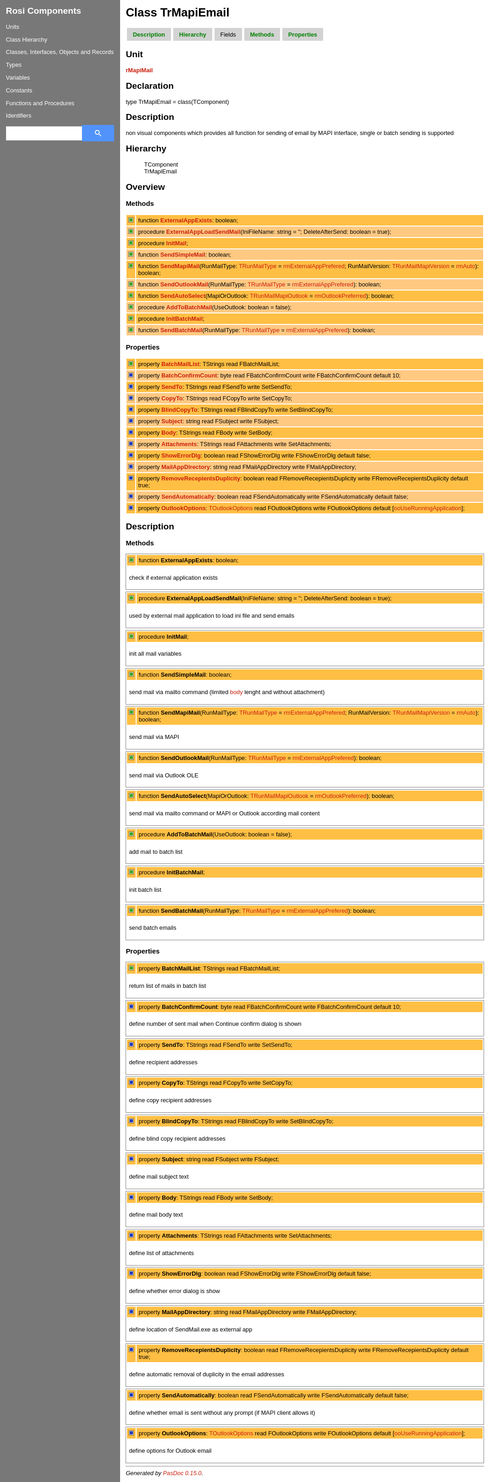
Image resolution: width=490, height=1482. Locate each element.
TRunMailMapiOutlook (279, 295)
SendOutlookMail (184, 284)
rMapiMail (139, 70)
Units (12, 26)
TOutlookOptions (231, 508)
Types (14, 64)
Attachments (179, 444)
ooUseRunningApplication (427, 508)
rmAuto (465, 266)
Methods (262, 34)
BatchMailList (180, 364)
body (236, 692)
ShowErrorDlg (181, 455)
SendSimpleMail (182, 254)
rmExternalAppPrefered (314, 266)
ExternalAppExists (186, 220)
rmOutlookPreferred (340, 295)
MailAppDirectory (185, 466)
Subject (171, 421)
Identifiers (18, 115)
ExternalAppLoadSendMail (203, 231)
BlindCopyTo (179, 409)
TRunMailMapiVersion (420, 266)
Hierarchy (192, 34)
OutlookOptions (183, 508)
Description (149, 34)
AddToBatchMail (189, 307)
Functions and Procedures (40, 103)
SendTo (171, 386)
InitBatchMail (184, 318)
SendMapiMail (179, 266)
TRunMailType (258, 266)
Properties (302, 34)
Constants (19, 90)
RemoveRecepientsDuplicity (200, 478)
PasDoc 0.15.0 (182, 1473)
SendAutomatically (187, 496)
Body (168, 432)
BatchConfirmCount (189, 375)
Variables (18, 77)
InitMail (176, 243)
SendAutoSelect (182, 295)
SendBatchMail (181, 330)
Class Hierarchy (26, 39)
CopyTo (172, 398)
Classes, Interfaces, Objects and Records (60, 52)
